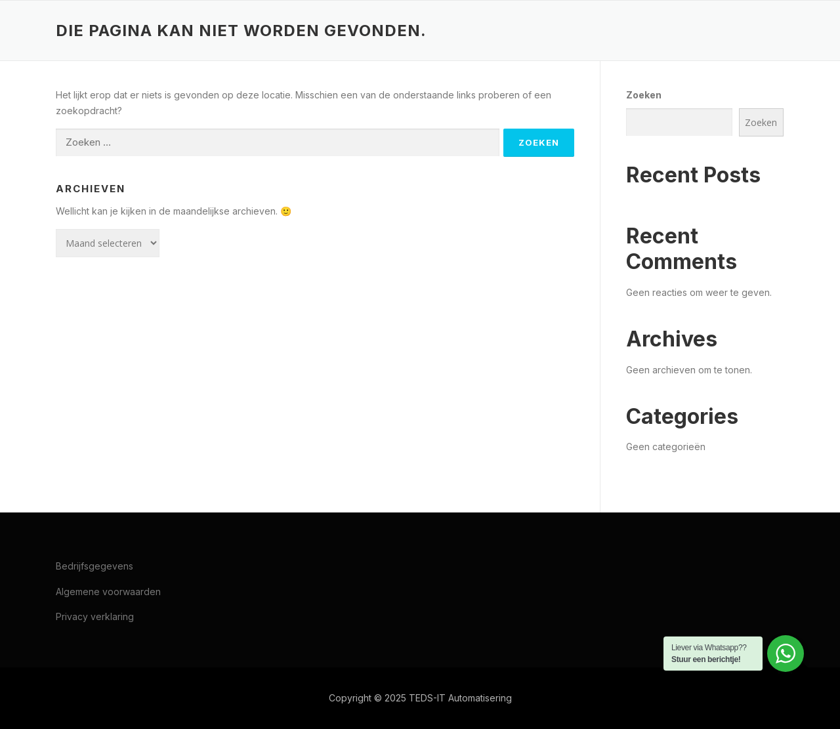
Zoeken (644, 94)
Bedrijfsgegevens (94, 566)
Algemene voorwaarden (108, 591)
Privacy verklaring (95, 616)
